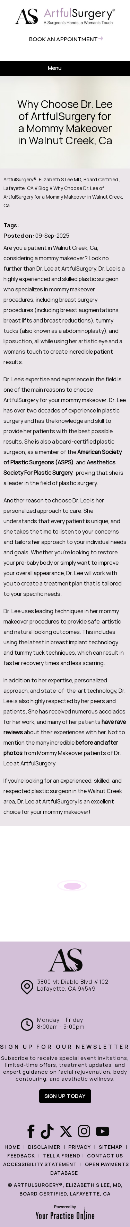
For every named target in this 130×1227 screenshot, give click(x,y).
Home (12, 1147)
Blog (43, 188)
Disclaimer (44, 1147)
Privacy (79, 1147)
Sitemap (110, 1147)
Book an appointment (63, 39)
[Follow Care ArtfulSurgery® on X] (65, 1131)
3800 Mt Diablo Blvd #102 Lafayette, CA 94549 (73, 985)
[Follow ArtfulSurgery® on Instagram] (84, 1131)
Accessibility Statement (40, 1164)
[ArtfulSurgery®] (65, 16)
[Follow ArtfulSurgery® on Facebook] (27, 1131)
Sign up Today (65, 1096)
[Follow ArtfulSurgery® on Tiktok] (46, 1131)
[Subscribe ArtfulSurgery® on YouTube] (102, 1131)
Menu (63, 68)
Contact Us (105, 1156)
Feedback (21, 1156)
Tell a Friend (61, 1156)
